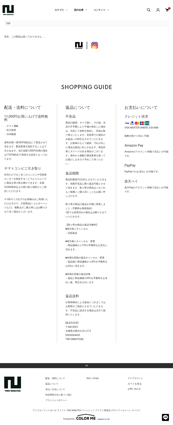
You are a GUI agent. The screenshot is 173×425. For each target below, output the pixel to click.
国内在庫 (78, 10)
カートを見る (135, 383)
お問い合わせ (134, 389)
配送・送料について (55, 378)
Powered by (86, 417)
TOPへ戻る (86, 365)
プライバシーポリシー (56, 400)
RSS (88, 378)
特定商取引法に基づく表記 (58, 394)
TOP (8, 23)
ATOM (95, 378)
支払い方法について (55, 389)
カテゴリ (59, 10)
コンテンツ (99, 10)
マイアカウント (135, 378)
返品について (51, 384)
